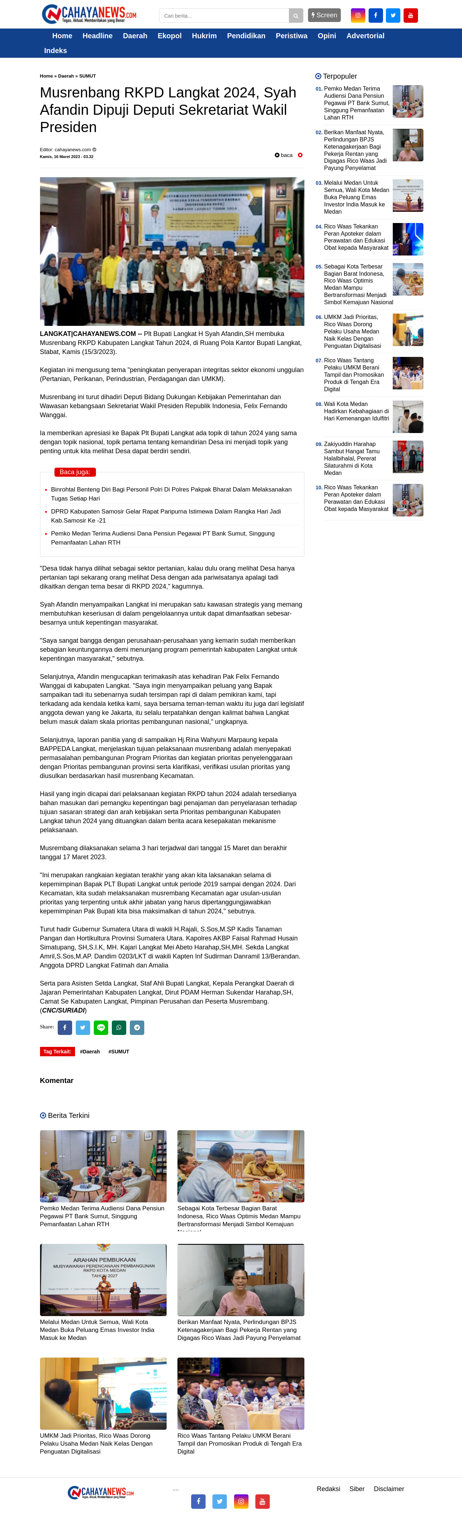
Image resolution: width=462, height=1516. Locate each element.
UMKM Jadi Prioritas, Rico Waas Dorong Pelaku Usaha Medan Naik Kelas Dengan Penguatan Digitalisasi (96, 1443)
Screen (324, 15)
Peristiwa (292, 36)
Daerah (135, 36)
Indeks (55, 50)
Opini (327, 36)
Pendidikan (246, 36)
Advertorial (366, 36)
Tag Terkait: (57, 1051)
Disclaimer (389, 1489)
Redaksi (328, 1489)
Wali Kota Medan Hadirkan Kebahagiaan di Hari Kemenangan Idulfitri (357, 411)
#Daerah (90, 1051)
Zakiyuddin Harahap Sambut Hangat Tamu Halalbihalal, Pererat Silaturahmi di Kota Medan (352, 458)
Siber (357, 1489)
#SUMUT (119, 1051)
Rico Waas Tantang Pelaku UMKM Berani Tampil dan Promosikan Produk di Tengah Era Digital (239, 1443)
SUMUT (87, 76)
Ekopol (170, 36)
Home (58, 36)
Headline (98, 36)
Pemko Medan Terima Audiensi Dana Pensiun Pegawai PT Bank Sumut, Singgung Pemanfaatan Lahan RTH (102, 1216)
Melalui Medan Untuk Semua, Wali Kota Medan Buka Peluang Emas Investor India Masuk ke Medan (97, 1330)
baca (284, 155)
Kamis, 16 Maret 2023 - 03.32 (67, 156)
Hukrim (204, 36)
